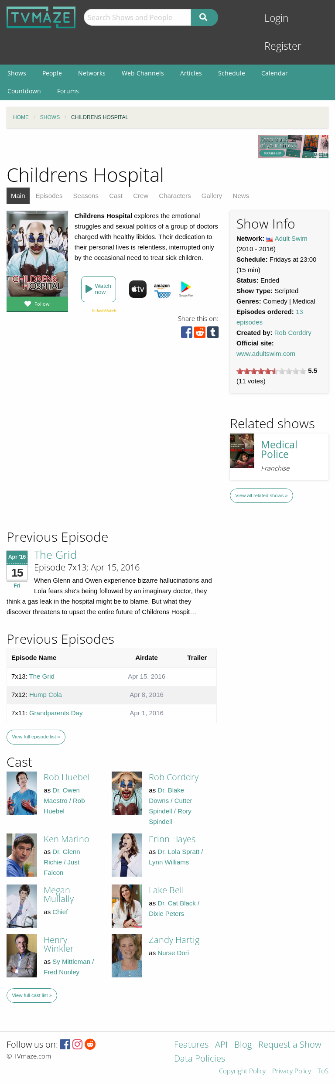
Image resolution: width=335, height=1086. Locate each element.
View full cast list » (32, 995)
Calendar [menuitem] (274, 73)
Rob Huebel (67, 777)
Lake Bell (166, 890)
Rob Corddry (292, 332)
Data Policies (199, 1059)
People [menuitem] (52, 73)
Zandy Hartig (174, 940)
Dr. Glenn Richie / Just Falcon (62, 862)
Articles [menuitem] (191, 73)
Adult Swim (291, 238)
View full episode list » (36, 736)
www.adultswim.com (265, 353)
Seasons (86, 195)
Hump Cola (45, 694)
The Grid (55, 554)
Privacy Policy (291, 1071)
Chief (60, 911)
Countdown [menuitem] (24, 91)
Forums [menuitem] (68, 91)
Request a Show (289, 1045)
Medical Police (279, 449)
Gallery (212, 195)
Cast (116, 195)
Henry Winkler (59, 944)
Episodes (49, 195)
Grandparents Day (56, 713)
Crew (140, 195)
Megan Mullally (59, 894)
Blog (243, 1045)
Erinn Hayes (172, 839)
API (221, 1045)
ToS (323, 1071)
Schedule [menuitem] (231, 73)
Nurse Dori (173, 952)
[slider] (271, 371)
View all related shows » (261, 495)
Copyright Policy (242, 1071)
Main (18, 195)
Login (276, 18)
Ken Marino (66, 839)
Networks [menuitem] (92, 73)
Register (282, 46)
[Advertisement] (69, 469)
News (241, 195)
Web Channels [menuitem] (143, 73)
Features (191, 1045)
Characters (175, 195)
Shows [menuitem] (16, 73)
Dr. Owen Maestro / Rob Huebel (64, 800)
